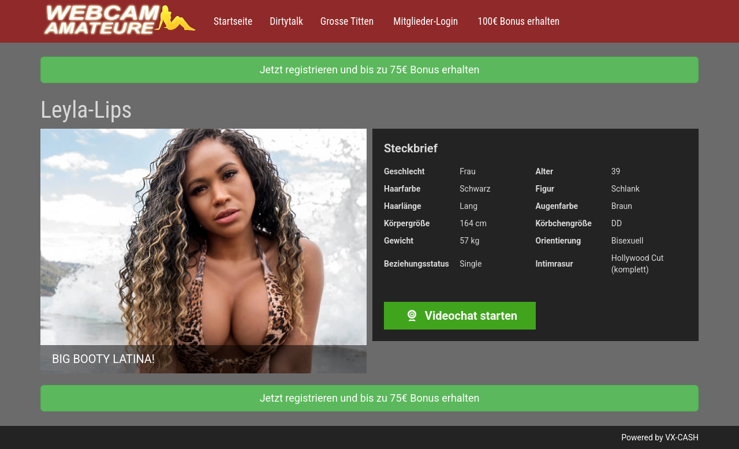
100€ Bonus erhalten (517, 21)
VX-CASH (682, 437)
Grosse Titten (347, 21)
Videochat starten (459, 316)
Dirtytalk (286, 21)
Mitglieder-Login (424, 21)
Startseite (233, 21)
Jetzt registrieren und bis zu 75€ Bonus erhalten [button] (370, 69)
